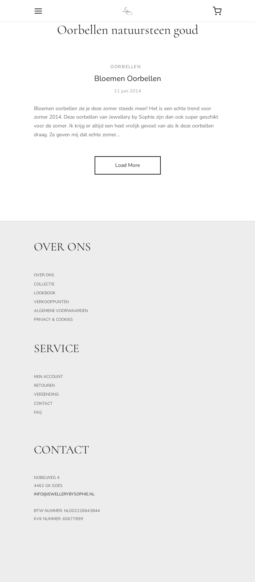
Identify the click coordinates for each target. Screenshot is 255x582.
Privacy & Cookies (53, 319)
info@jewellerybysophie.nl (64, 494)
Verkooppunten (51, 302)
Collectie (44, 284)
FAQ (38, 412)
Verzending (46, 394)
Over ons (44, 275)
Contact (43, 403)
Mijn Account (48, 376)
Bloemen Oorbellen (127, 78)
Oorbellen (125, 67)
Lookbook (45, 293)
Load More (127, 165)
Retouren (44, 385)
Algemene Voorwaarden (61, 310)
